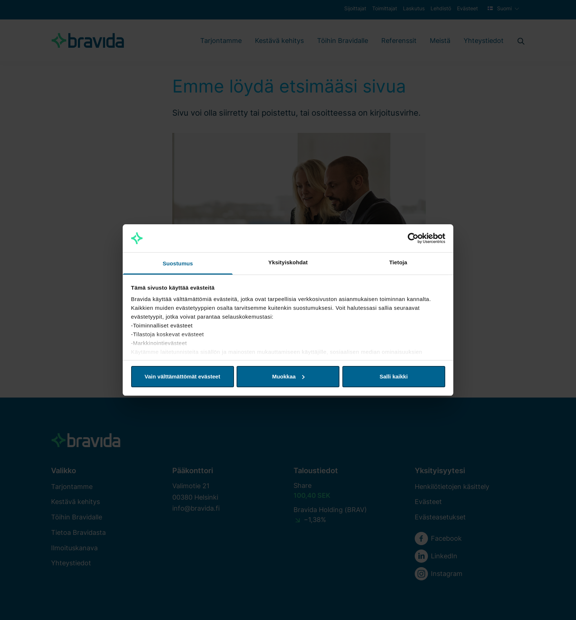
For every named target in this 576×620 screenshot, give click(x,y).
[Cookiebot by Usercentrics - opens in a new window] (413, 238)
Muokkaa (288, 376)
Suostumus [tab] (178, 263)
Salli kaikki (393, 376)
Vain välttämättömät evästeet (182, 376)
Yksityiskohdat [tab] (287, 262)
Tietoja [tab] (398, 262)
